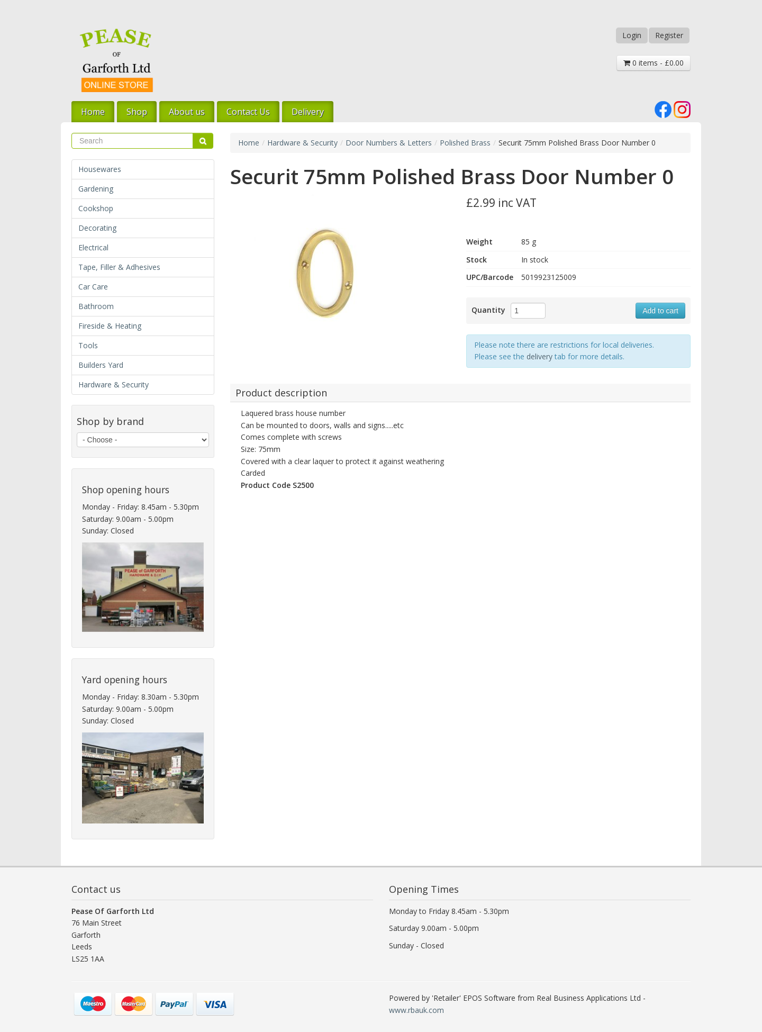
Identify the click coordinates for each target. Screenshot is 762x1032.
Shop (136, 111)
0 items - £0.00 (653, 63)
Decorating (97, 228)
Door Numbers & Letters (389, 143)
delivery (539, 356)
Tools (88, 345)
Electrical (93, 247)
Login (631, 35)
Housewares (99, 169)
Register (669, 35)
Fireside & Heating (109, 326)
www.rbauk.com (416, 1010)
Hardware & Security (113, 384)
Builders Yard (100, 365)
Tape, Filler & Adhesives (119, 267)
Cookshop (95, 208)
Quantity (488, 310)
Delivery (308, 111)
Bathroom (96, 306)
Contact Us (248, 111)
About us (187, 111)
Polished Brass (465, 143)
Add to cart (660, 310)
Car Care (93, 287)
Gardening (95, 189)
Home (93, 111)
